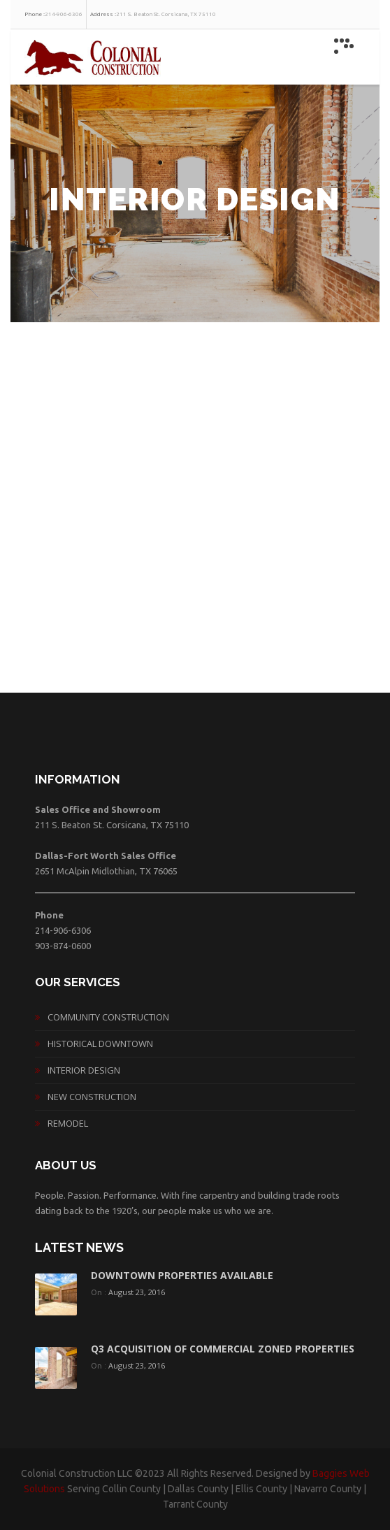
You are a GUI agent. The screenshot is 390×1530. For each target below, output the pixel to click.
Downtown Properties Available (182, 1275)
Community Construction (108, 1017)
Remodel (68, 1123)
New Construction (92, 1096)
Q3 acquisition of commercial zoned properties (222, 1348)
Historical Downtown (100, 1043)
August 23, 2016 (136, 1292)
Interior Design (84, 1070)
